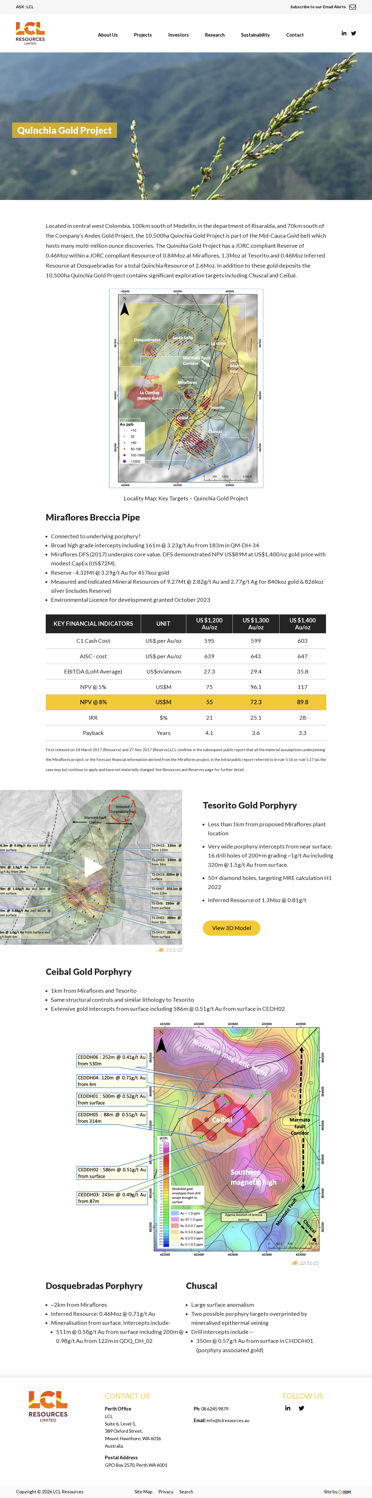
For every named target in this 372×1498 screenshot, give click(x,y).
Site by (337, 1492)
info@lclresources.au (228, 1420)
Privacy (165, 1492)
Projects (143, 35)
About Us (108, 35)
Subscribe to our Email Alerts (323, 6)
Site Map (143, 1492)
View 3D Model (231, 927)
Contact (295, 35)
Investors (178, 35)
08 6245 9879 (214, 1409)
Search (186, 1492)
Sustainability (255, 35)
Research (215, 35)
